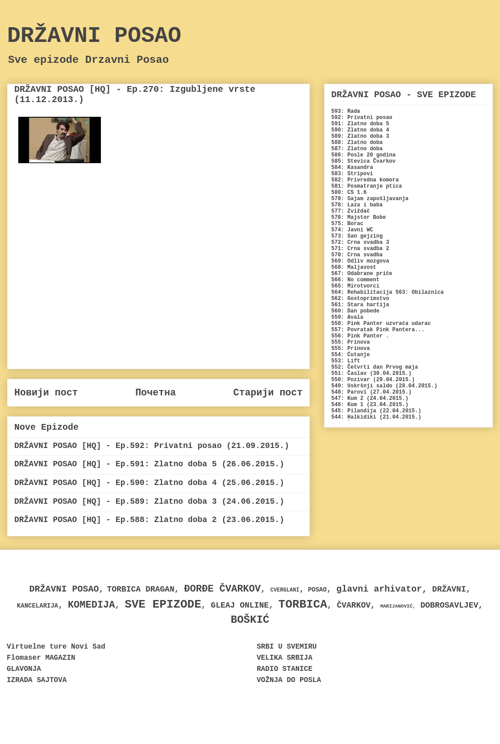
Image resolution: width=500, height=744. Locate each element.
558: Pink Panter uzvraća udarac (381, 324)
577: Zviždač (350, 211)
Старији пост (268, 392)
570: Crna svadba (357, 255)
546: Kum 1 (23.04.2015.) (369, 405)
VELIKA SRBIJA (284, 658)
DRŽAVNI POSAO (94, 36)
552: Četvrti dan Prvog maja (374, 367)
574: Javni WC (352, 230)
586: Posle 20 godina (363, 155)
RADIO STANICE (284, 669)
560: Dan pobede (355, 311)
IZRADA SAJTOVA (37, 680)
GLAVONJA (24, 669)
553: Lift (345, 361)
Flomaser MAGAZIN (41, 658)
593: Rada (345, 111)
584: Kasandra (352, 167)
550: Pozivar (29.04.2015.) (373, 380)
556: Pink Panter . (360, 336)
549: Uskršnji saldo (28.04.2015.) (384, 386)
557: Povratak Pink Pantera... (378, 330)
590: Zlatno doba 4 (360, 130)
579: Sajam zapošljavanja (369, 199)
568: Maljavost (353, 267)
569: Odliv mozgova (360, 261)
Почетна (155, 392)
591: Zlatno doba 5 (360, 124)
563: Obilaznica (420, 292)
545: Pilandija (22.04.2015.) (376, 411)
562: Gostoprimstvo (360, 299)
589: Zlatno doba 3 (360, 136)
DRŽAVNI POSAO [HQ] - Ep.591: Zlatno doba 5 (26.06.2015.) (149, 464)
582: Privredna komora (365, 180)
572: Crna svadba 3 (360, 242)
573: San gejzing (357, 236)
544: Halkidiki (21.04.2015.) (376, 417)
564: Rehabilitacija (361, 292)
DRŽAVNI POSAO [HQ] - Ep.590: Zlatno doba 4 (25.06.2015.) (149, 482)
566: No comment (355, 280)
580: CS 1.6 (349, 192)
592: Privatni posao (361, 118)
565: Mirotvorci (355, 286)
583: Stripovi (352, 174)
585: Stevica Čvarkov (363, 161)
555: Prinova (350, 342)
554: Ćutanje (350, 355)
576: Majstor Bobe (358, 217)
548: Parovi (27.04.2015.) (371, 392)
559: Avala (347, 317)
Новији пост (46, 392)
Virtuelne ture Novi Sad (56, 647)
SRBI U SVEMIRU (287, 647)
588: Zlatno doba (357, 143)
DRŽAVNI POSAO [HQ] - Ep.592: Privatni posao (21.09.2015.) (151, 445)
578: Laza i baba (357, 205)
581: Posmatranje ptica (366, 186)
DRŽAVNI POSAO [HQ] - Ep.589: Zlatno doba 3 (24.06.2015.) (149, 501)
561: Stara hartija (360, 305)
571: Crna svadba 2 (360, 249)
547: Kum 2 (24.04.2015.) (369, 398)
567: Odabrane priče (361, 274)
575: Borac (347, 224)
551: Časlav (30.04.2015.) (371, 373)
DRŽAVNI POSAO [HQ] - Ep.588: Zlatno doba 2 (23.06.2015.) (149, 519)
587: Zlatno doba (357, 149)
